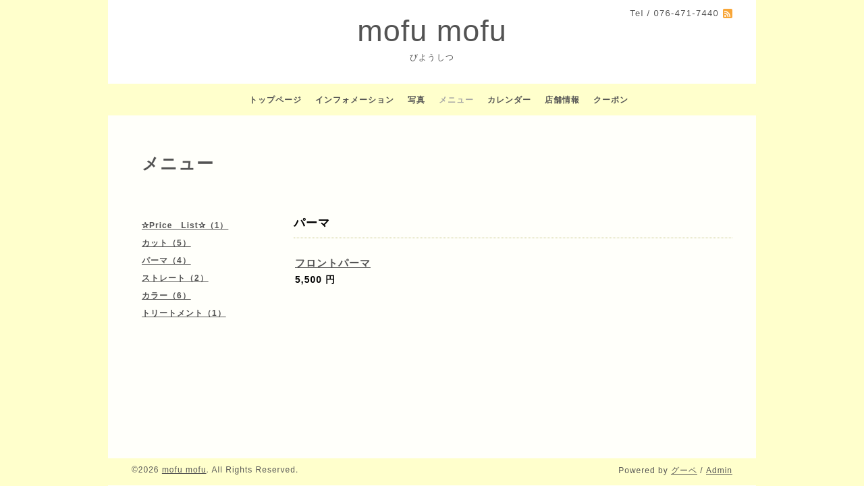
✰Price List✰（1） (185, 225)
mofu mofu (432, 31)
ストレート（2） (175, 278)
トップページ (275, 100)
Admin (719, 470)
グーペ (684, 470)
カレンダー (509, 100)
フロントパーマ (333, 263)
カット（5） (166, 243)
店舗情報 (562, 100)
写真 (416, 100)
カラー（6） (166, 295)
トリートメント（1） (184, 313)
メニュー (456, 100)
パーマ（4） (166, 260)
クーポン (610, 100)
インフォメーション (354, 100)
